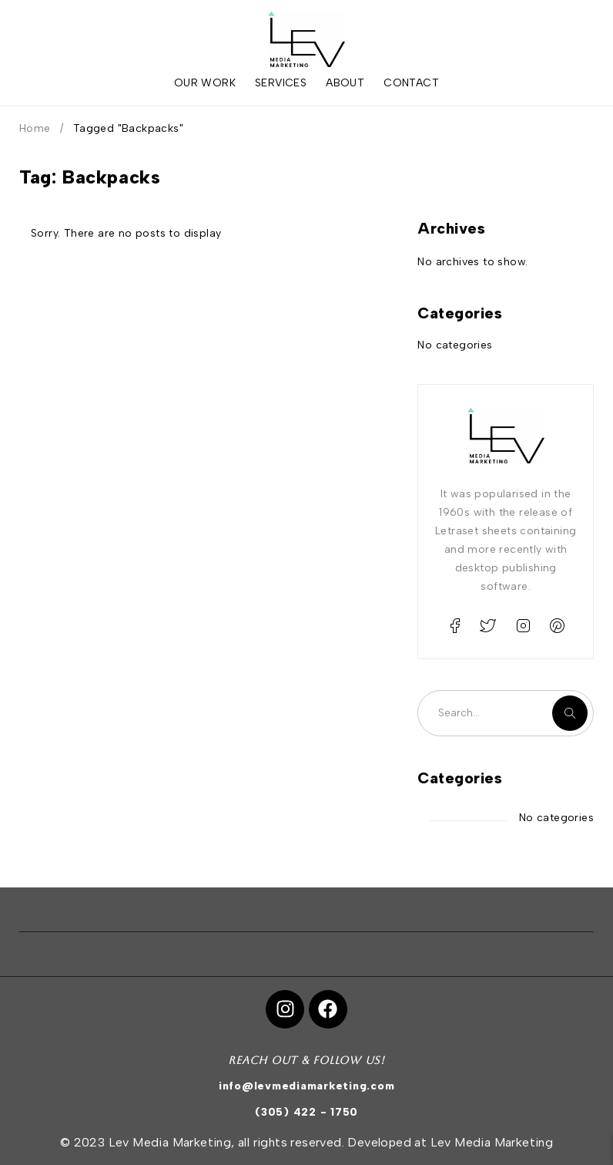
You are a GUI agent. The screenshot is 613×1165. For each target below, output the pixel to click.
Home (35, 128)
